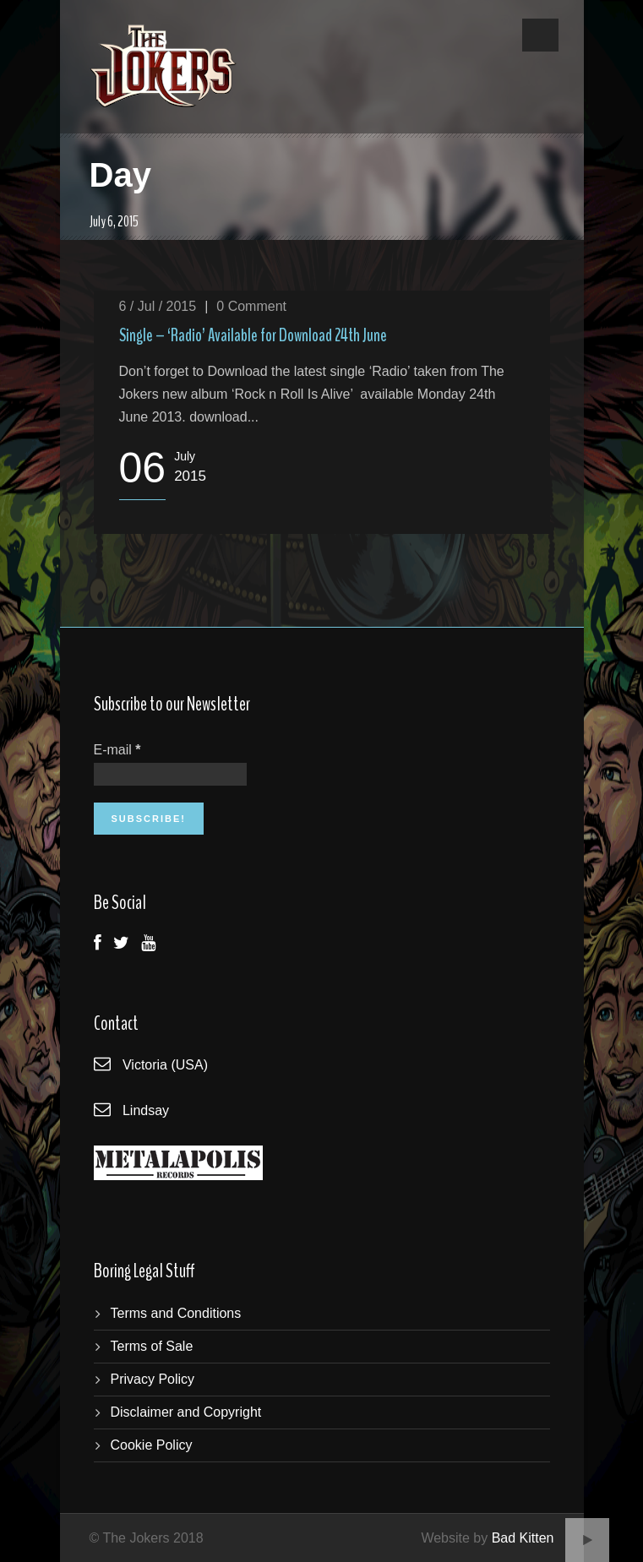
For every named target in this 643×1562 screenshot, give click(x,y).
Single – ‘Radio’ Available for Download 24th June (253, 335)
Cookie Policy (152, 1445)
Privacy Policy (153, 1379)
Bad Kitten (523, 1538)
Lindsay (146, 1110)
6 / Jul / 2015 (158, 306)
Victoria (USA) (165, 1065)
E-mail (117, 750)
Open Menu (540, 35)
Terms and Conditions (176, 1313)
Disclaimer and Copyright (186, 1412)
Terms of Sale (152, 1346)
